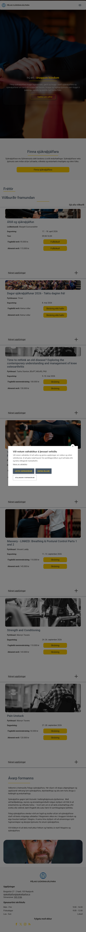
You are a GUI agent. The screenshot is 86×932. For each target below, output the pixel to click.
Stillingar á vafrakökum (24, 477)
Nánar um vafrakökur (20, 464)
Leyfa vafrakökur (23, 471)
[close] (73, 446)
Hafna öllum (43, 471)
